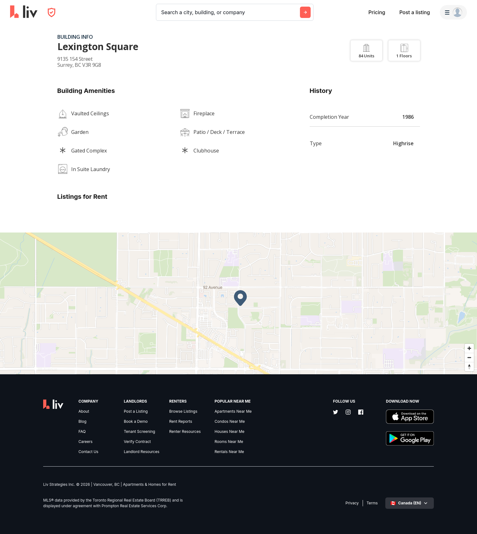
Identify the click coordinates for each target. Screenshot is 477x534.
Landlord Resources (141, 452)
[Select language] (409, 503)
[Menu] (453, 12)
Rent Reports (180, 421)
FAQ (82, 432)
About (83, 411)
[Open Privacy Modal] (51, 12)
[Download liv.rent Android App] (410, 439)
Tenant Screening (139, 432)
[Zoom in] (469, 348)
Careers (85, 442)
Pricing (376, 12)
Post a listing (414, 12)
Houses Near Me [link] (229, 432)
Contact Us (88, 452)
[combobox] (162, 12)
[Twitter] (335, 413)
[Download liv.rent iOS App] (410, 417)
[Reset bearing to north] (469, 366)
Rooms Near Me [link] (229, 442)
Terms (372, 503)
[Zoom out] (469, 357)
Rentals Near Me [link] (229, 452)
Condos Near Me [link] (230, 421)
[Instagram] (348, 413)
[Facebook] (360, 413)
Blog (82, 421)
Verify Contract (137, 442)
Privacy (352, 503)
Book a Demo (136, 421)
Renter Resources (185, 432)
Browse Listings (183, 411)
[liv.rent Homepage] (23, 12)
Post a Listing (136, 411)
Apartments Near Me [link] (233, 411)
